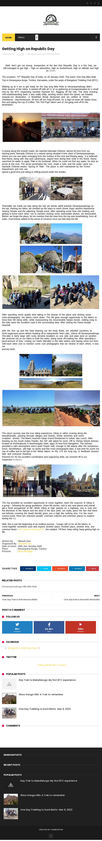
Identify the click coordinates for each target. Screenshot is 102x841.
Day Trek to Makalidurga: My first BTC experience (47, 681)
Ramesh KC (25, 545)
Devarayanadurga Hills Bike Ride (43, 55)
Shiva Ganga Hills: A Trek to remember (41, 695)
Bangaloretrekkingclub (31, 530)
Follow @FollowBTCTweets (52, 666)
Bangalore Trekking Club (22, 649)
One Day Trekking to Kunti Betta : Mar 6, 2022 (45, 710)
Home (8, 38)
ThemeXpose (57, 830)
